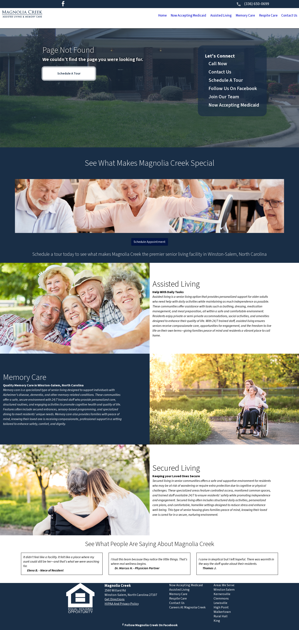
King (217, 620)
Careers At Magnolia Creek (187, 607)
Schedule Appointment (150, 242)
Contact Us (284, 16)
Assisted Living (187, 16)
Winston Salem (224, 589)
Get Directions (115, 599)
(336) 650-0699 (252, 4)
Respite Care (254, 16)
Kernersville (222, 594)
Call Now (218, 63)
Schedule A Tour (69, 73)
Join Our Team (224, 96)
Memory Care (221, 16)
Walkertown (222, 612)
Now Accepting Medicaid (142, 16)
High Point (221, 607)
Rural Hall (221, 616)
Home (106, 16)
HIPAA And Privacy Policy (122, 604)
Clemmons (221, 598)
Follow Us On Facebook (233, 88)
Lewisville (220, 603)
